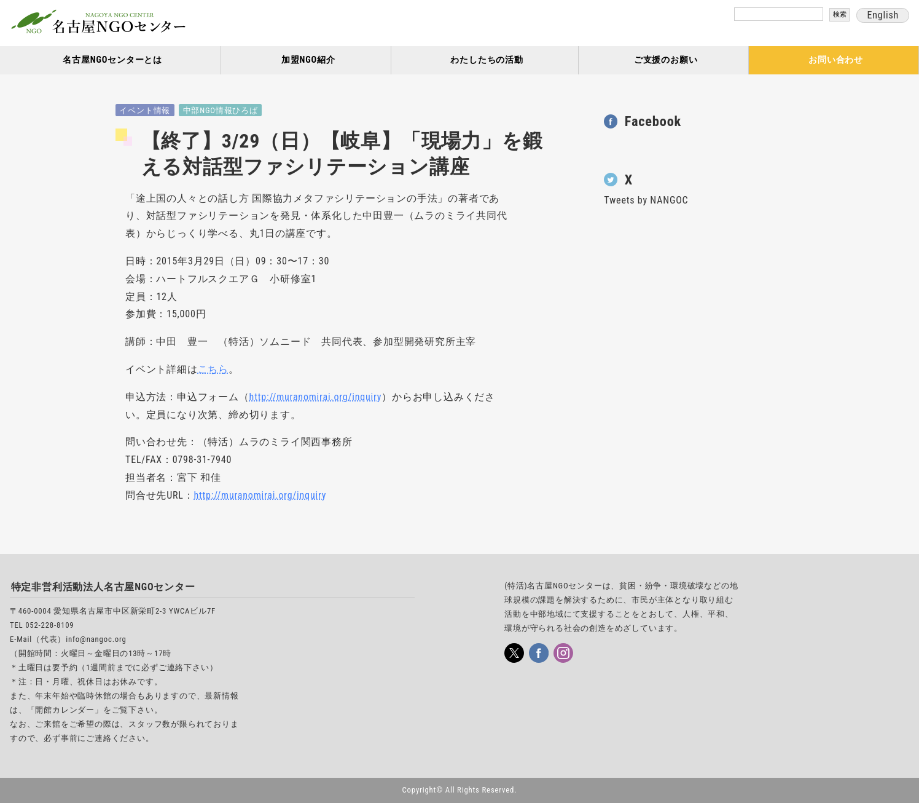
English (883, 15)
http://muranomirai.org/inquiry (315, 397)
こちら (213, 369)
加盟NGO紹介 (308, 60)
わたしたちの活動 (486, 60)
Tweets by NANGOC (646, 200)
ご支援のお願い (666, 60)
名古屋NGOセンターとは (112, 60)
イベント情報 (144, 110)
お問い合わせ (835, 60)
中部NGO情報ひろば (220, 110)
